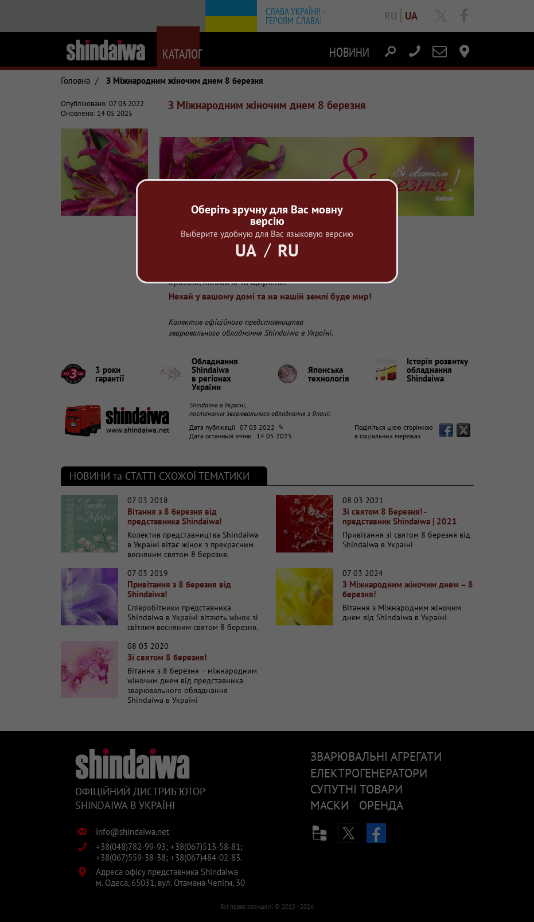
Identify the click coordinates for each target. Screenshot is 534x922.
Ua (245, 250)
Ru (288, 250)
